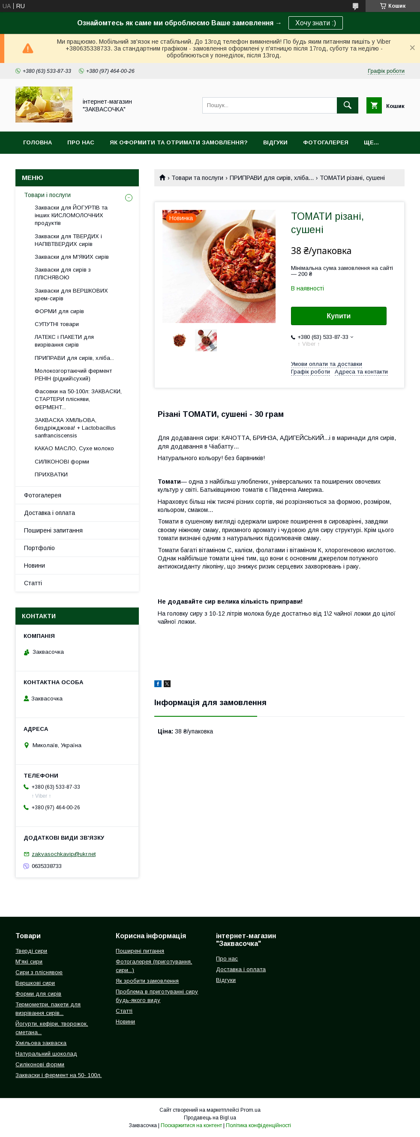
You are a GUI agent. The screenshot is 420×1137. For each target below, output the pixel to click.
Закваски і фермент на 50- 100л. (58, 1075)
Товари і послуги (47, 194)
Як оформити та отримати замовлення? (179, 142)
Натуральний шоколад (46, 1053)
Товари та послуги (197, 177)
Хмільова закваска (40, 1043)
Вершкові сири (35, 983)
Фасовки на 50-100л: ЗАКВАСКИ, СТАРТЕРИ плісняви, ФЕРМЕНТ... (78, 399)
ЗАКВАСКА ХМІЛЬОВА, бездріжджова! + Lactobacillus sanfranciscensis (75, 428)
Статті (33, 583)
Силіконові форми (39, 1064)
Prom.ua (250, 1110)
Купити (339, 316)
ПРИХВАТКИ (51, 474)
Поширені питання (140, 951)
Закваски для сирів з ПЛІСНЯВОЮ (63, 273)
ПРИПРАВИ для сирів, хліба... (272, 177)
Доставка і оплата (49, 512)
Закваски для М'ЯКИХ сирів (72, 257)
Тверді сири (31, 951)
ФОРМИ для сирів (59, 311)
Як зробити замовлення (147, 981)
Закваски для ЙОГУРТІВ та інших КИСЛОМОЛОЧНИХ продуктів (71, 215)
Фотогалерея (325, 142)
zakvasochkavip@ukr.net (64, 854)
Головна (37, 142)
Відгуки (275, 142)
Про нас (80, 142)
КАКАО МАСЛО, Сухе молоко (74, 448)
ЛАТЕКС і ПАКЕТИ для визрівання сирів (64, 341)
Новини (34, 565)
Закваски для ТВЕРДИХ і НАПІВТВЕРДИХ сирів (68, 240)
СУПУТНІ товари (57, 324)
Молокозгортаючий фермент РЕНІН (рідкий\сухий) (73, 375)
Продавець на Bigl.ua (210, 1118)
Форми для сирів (38, 993)
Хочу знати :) (315, 23)
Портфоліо (39, 548)
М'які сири (28, 961)
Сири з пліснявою (39, 972)
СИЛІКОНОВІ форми (62, 461)
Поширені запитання (53, 530)
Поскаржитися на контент (191, 1125)
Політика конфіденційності (258, 1125)
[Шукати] (347, 105)
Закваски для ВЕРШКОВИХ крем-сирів (71, 294)
